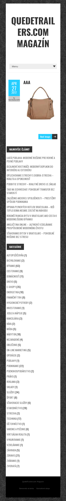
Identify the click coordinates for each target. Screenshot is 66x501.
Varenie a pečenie (16, 429)
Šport (10, 397)
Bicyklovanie (14, 260)
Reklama (11, 382)
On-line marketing (17, 350)
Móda (9, 329)
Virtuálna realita (16, 434)
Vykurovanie (13, 439)
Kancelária (13, 318)
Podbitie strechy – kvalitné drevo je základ (31, 184)
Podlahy (11, 360)
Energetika (13, 292)
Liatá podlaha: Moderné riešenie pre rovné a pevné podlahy (31, 159)
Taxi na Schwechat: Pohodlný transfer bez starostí (31, 191)
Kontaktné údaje (43, 488)
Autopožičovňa (15, 255)
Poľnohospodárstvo (18, 371)
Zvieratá (11, 466)
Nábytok (11, 334)
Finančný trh (14, 297)
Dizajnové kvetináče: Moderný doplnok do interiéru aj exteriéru (30, 168)
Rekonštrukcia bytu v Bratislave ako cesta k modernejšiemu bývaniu (32, 217)
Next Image (45, 136)
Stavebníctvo (14, 408)
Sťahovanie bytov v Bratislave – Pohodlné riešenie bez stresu (30, 235)
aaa (26, 82)
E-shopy (11, 287)
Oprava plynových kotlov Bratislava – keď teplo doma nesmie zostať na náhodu (30, 208)
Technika (12, 418)
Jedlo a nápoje (15, 313)
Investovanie (14, 308)
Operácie (11, 355)
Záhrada (11, 450)
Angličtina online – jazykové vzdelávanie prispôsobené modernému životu (29, 226)
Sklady (10, 387)
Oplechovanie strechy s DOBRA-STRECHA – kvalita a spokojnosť (30, 177)
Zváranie (11, 461)
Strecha (11, 413)
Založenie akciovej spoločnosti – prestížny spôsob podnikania (31, 200)
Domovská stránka (26, 488)
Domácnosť (13, 276)
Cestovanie (13, 271)
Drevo (10, 281)
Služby (10, 392)
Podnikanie (13, 366)
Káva (9, 324)
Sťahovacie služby (17, 403)
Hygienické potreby (18, 302)
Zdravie (11, 455)
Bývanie (11, 266)
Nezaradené (13, 339)
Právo (10, 376)
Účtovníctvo (14, 424)
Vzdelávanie (13, 445)
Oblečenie (12, 345)
